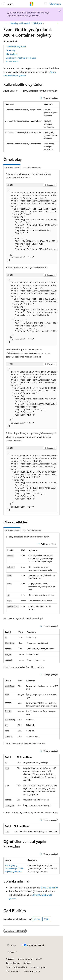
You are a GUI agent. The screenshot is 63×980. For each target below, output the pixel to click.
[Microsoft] (31, 4)
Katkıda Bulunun (13, 963)
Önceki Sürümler (25, 958)
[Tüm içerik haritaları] (5, 23)
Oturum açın (55, 3)
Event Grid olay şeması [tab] (31, 167)
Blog (38, 958)
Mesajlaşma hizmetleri (20, 23)
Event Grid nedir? (49, 887)
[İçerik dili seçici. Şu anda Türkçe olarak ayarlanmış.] (11, 945)
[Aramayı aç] (45, 3)
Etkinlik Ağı (37, 23)
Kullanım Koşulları (38, 967)
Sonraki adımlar (12, 61)
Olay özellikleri (12, 54)
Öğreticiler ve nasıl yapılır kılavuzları (21, 57)
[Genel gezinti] (3, 3)
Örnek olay (10, 50)
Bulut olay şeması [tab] (11, 167)
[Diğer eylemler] (57, 23)
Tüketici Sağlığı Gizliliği (15, 967)
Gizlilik (26, 963)
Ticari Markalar (12, 971)
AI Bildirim (10, 958)
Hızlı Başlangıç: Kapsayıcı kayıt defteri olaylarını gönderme (14, 868)
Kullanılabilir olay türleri (16, 46)
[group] (31, 225)
